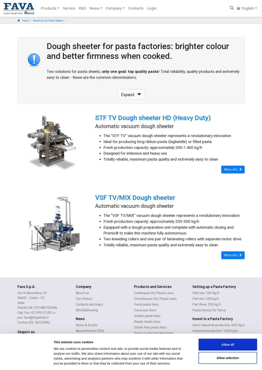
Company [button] (114, 8)
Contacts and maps (89, 304)
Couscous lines (145, 310)
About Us (82, 293)
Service (69, 8)
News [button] (94, 8)
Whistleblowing (87, 310)
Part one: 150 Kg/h (205, 293)
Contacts (135, 8)
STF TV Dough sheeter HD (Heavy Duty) (153, 118)
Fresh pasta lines (146, 304)
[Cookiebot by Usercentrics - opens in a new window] (26, 362)
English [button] (245, 8)
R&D (82, 8)
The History (84, 299)
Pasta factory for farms (209, 310)
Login (151, 8)
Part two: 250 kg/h (205, 299)
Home (23, 20)
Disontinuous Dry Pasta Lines (155, 299)
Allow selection (228, 340)
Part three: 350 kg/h (206, 304)
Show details (214, 362)
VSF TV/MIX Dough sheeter (135, 197)
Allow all (228, 326)
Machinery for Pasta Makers (48, 20)
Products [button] (48, 8)
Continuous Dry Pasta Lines (154, 293)
